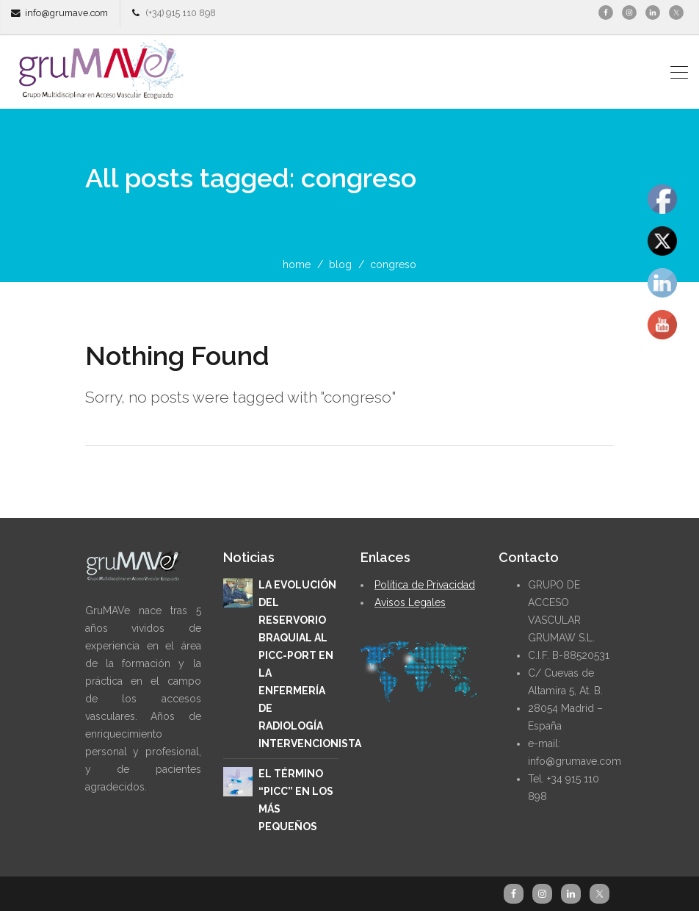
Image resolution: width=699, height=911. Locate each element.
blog (340, 264)
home (297, 264)
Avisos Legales (410, 602)
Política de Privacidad (424, 585)
